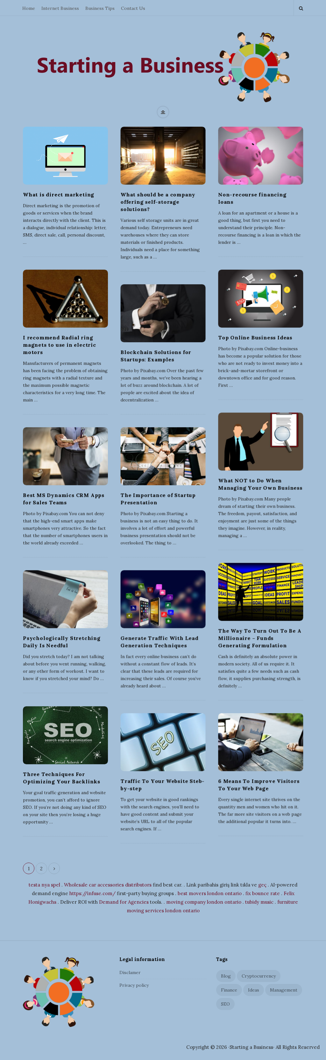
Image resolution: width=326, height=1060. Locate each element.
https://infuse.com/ (92, 893)
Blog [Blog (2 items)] (226, 976)
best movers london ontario (210, 893)
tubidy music (259, 902)
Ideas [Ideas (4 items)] (253, 990)
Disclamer (130, 972)
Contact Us (133, 8)
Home (28, 8)
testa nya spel (44, 885)
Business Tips (100, 8)
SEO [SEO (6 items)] (225, 1004)
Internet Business (60, 8)
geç (262, 885)
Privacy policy (134, 985)
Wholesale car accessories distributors (108, 885)
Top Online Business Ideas (255, 337)
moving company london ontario (203, 902)
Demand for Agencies (124, 902)
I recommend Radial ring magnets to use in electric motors (59, 344)
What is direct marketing (58, 194)
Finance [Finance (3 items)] (229, 990)
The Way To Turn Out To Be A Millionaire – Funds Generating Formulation (259, 637)
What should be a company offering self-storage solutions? (157, 201)
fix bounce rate (262, 893)
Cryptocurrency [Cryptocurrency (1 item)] (259, 976)
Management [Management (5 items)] (283, 990)
